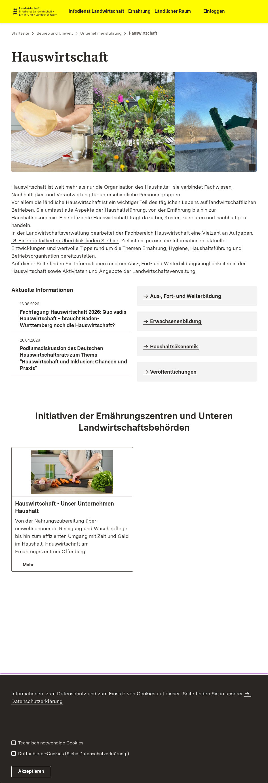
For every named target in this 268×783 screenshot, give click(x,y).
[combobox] (238, 11)
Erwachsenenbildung (175, 321)
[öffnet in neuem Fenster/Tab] (126, 11)
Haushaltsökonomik (174, 347)
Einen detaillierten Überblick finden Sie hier (68, 240)
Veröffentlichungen (173, 372)
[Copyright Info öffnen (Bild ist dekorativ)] (252, 167)
